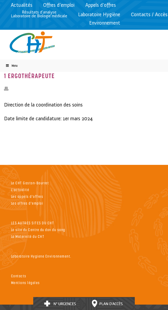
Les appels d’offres (27, 196)
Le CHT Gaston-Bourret (30, 183)
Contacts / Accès (149, 14)
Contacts (18, 276)
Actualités (21, 5)
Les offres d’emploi (27, 203)
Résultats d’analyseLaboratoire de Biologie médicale (39, 13)
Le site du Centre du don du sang (38, 229)
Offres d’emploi (59, 5)
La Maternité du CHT (28, 236)
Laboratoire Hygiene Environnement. (41, 256)
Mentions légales (25, 282)
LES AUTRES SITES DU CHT (32, 223)
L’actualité (20, 189)
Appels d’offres (100, 5)
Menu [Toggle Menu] (11, 66)
